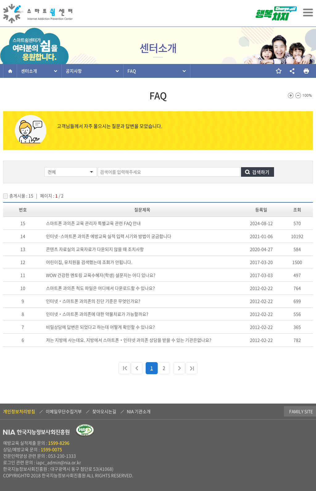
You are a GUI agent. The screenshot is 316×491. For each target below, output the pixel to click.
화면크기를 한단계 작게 (298, 95)
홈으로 (10, 71)
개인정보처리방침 (19, 411)
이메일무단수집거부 (64, 411)
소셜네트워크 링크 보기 (292, 71)
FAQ (131, 71)
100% (307, 95)
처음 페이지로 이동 (124, 368)
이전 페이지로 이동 (137, 368)
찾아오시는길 (104, 411)
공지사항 (74, 71)
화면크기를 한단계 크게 (290, 95)
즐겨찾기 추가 (278, 71)
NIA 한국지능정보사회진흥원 (36, 433)
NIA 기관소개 (139, 411)
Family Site (277, 411)
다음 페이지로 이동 (179, 368)
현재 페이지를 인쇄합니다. (306, 71)
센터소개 (29, 71)
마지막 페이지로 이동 (191, 368)
